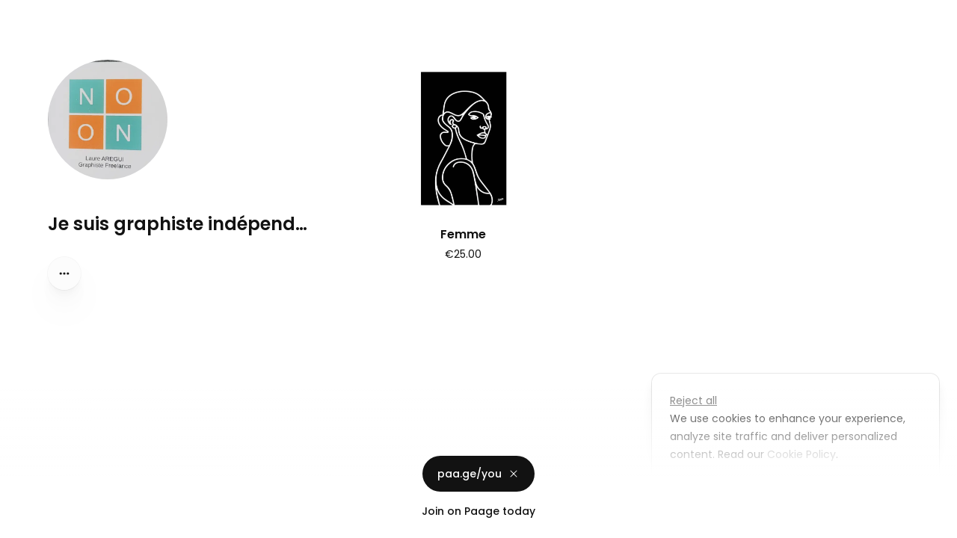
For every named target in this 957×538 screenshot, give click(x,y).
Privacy (24, 523)
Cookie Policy (800, 454)
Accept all (800, 488)
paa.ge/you (478, 473)
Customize (709, 488)
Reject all (693, 400)
